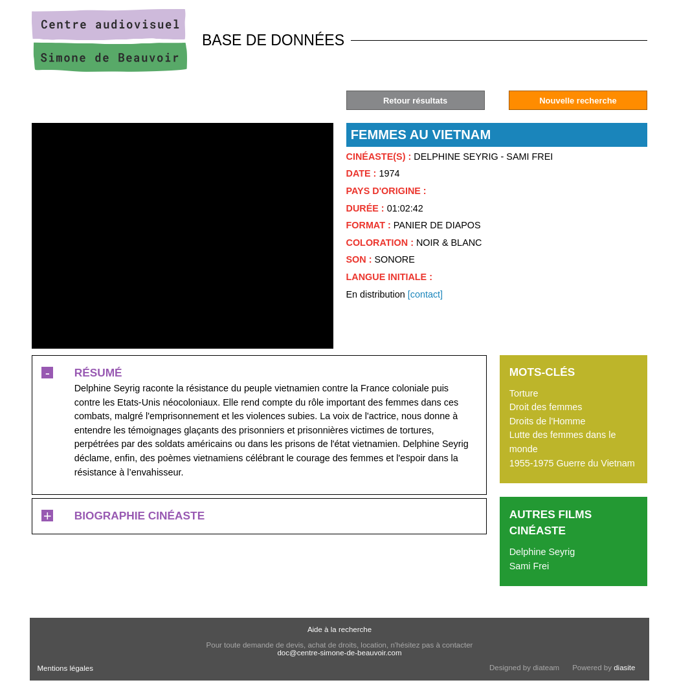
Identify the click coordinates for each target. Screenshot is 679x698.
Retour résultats (415, 100)
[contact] (425, 294)
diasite (624, 667)
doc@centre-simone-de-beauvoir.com (339, 653)
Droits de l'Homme (547, 421)
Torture (524, 393)
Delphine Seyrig (542, 552)
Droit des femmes (546, 407)
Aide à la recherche (339, 629)
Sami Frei (529, 566)
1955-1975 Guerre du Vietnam (572, 463)
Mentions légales (65, 668)
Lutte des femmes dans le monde (562, 442)
